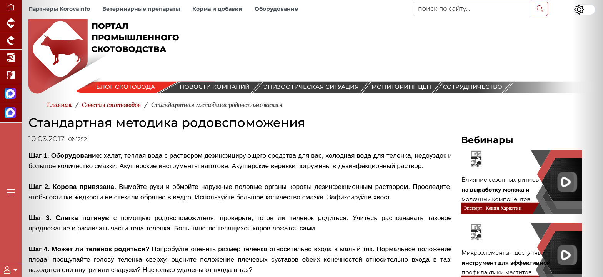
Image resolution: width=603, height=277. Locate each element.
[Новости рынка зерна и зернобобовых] (11, 75)
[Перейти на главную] (11, 7)
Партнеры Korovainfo (59, 8)
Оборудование (276, 8)
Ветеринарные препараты (141, 8)
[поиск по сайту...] (472, 9)
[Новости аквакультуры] (11, 58)
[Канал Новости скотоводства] (11, 93)
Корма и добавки (217, 8)
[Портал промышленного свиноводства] (11, 23)
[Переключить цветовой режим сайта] (584, 9)
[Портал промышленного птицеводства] (11, 41)
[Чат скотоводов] (11, 113)
